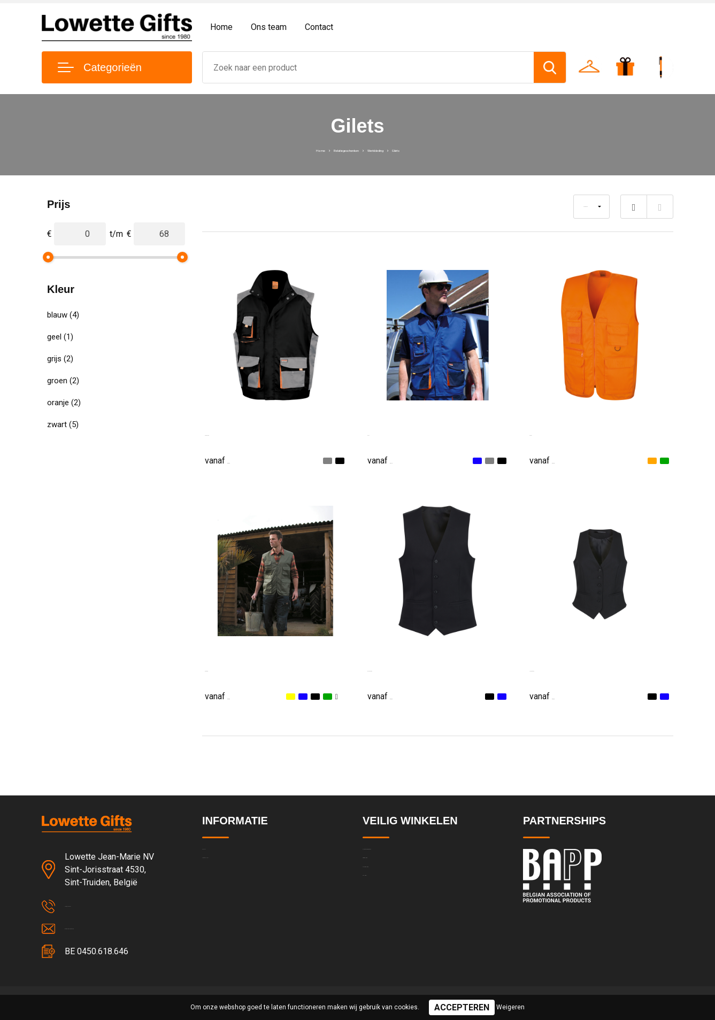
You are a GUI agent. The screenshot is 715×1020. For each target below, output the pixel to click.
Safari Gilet (550, 432)
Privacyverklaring (392, 879)
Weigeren (510, 1007)
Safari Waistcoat (236, 668)
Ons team (269, 27)
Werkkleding (396, 149)
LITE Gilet (386, 432)
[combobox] (368, 67)
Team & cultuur (229, 879)
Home (221, 27)
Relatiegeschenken (332, 149)
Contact (319, 27)
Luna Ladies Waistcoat (572, 668)
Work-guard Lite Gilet (245, 432)
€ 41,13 (394, 460)
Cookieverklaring (391, 902)
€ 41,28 (556, 460)
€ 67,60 (394, 695)
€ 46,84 (231, 695)
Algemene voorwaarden (404, 856)
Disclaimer (381, 925)
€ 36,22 (231, 460)
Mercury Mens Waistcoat (414, 668)
